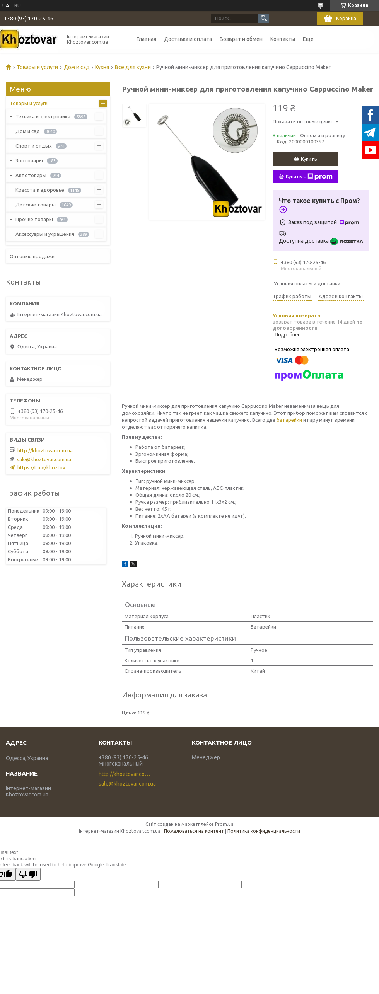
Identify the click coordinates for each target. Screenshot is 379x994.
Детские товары (35, 204)
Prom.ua (224, 824)
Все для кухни (133, 67)
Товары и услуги (37, 67)
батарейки (289, 420)
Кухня (102, 67)
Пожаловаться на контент (194, 831)
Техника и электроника (42, 116)
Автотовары (30, 175)
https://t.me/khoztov (41, 467)
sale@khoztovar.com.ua (44, 459)
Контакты (282, 39)
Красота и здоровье (39, 190)
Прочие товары (34, 219)
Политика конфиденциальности (263, 831)
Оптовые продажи (32, 256)
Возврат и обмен (241, 39)
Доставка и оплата (188, 39)
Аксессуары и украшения (44, 234)
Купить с (309, 176)
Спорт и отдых (33, 145)
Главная (146, 39)
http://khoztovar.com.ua (45, 450)
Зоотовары (29, 160)
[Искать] (263, 18)
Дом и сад (77, 67)
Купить (309, 159)
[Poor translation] (28, 874)
